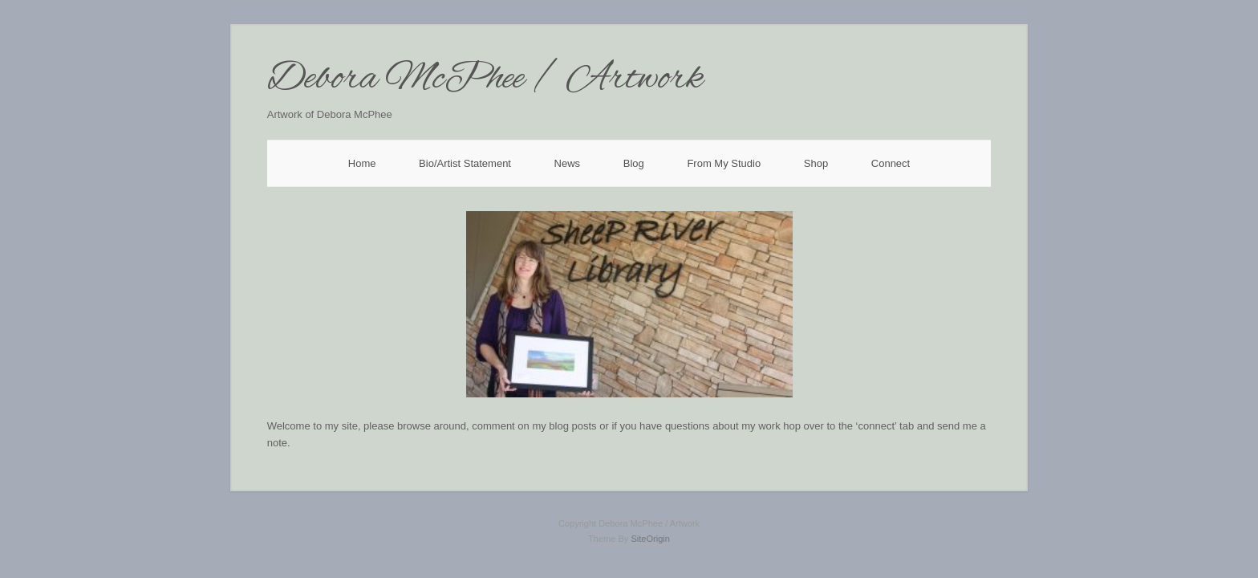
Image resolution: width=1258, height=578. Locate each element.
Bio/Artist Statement (465, 163)
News (567, 163)
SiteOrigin (650, 538)
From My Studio (724, 163)
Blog (633, 163)
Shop (816, 163)
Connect (890, 163)
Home (362, 163)
